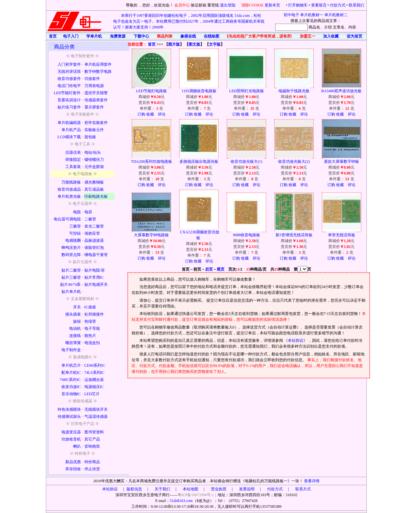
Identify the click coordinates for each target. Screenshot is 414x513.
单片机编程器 (69, 122)
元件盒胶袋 (94, 166)
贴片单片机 (71, 291)
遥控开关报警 (96, 93)
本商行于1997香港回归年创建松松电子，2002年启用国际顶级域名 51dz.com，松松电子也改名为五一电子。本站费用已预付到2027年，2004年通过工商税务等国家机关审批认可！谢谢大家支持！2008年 (189, 21)
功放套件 (92, 78)
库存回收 (73, 469)
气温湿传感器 (96, 416)
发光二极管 (94, 226)
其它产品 (92, 439)
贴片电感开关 (96, 284)
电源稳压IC (94, 387)
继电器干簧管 (96, 254)
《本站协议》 (296, 340)
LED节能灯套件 (67, 93)
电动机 (75, 328)
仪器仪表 (73, 152)
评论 (162, 114)
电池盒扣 (92, 342)
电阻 (77, 212)
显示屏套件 (94, 107)
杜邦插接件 (94, 314)
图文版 (194, 44)
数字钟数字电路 (98, 71)
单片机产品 (71, 130)
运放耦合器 (94, 379)
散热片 (90, 335)
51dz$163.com (181, 500)
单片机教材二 (336, 15)
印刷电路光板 (96, 196)
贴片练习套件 (69, 107)
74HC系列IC (70, 379)
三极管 (75, 226)
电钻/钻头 (92, 152)
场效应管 (92, 233)
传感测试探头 (69, 416)
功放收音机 (71, 439)
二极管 (90, 219)
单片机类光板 (69, 196)
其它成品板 (94, 189)
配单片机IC (71, 372)
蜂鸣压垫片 (71, 247)
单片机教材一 (311, 15)
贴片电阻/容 (94, 270)
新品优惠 (73, 462)
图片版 (174, 44)
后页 (209, 269)
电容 (88, 212)
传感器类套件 (96, 100)
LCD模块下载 (69, 137)
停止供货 (92, 469)
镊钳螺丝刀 (94, 159)
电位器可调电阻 (67, 219)
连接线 (75, 335)
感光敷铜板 (94, 182)
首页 (152, 44)
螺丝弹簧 (73, 342)
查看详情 (312, 481)
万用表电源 (94, 86)
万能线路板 (71, 182)
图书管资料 (94, 432)
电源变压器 (71, 432)
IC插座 (90, 307)
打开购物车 (298, 5)
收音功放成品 (69, 189)
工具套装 (73, 166)
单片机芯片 (71, 365)
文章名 (338, 27)
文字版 (215, 44)
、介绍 (326, 27)
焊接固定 (73, 159)
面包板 (90, 137)
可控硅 (75, 233)
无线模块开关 (96, 409)
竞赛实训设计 (69, 100)
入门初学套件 (69, 64)
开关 (77, 307)
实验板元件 (94, 130)
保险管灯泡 (94, 247)
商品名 (314, 27)
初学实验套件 (96, 122)
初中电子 (291, 15)
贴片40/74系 (70, 284)
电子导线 (92, 328)
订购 (141, 114)
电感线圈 (73, 240)
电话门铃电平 (69, 86)
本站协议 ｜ (113, 489)
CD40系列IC (94, 365)
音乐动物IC (71, 394)
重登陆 (213, 5)
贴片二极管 (71, 270)
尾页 (220, 269)
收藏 (150, 114)
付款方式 (337, 5)
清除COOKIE (252, 5)
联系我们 (356, 5)
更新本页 (273, 5)
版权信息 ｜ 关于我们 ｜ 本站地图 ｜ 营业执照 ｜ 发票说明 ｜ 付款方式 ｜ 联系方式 (218, 489)
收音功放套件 (69, 78)
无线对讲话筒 (69, 71)
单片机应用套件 (98, 64)
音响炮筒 (92, 446)
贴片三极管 (71, 277)
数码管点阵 (71, 254)
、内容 (350, 27)
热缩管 (90, 321)
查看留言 (319, 5)
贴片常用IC (94, 277)
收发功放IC (71, 387)
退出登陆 (228, 5)
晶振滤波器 (94, 240)
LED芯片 (92, 394)
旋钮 (77, 321)
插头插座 (73, 314)
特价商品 (92, 462)
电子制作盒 (71, 350)
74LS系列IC (94, 372)
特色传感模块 (69, 409)
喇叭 (77, 446)
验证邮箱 (198, 5)
